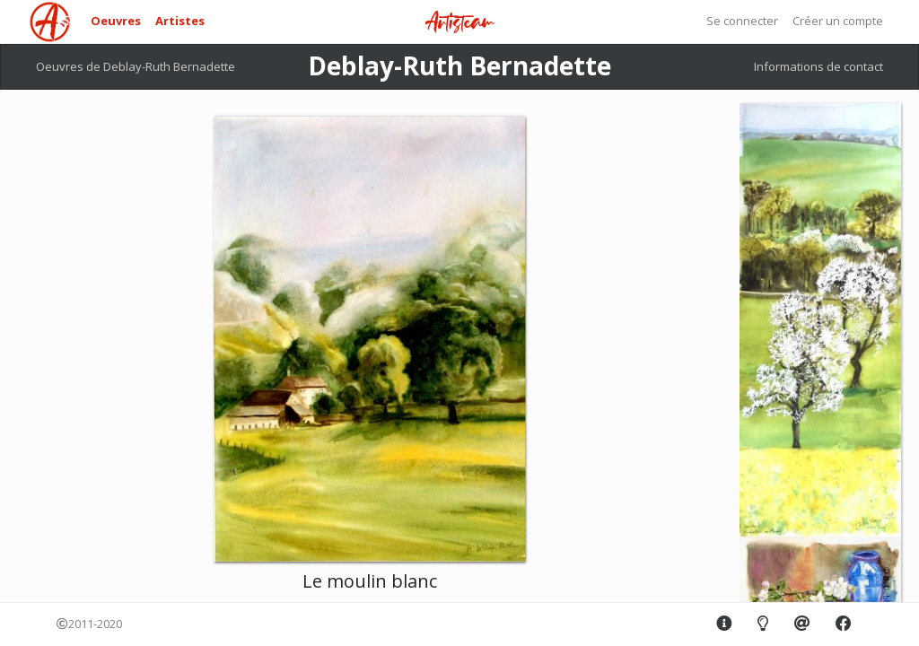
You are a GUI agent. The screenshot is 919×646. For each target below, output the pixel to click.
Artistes (180, 21)
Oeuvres (116, 21)
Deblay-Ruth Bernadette (459, 65)
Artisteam (459, 23)
